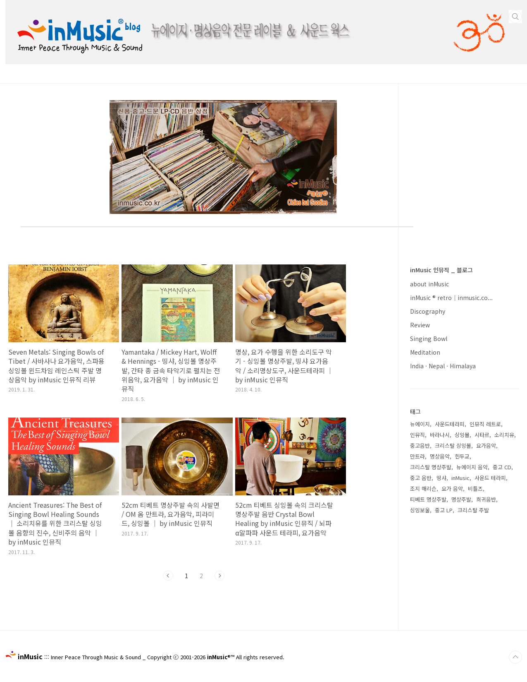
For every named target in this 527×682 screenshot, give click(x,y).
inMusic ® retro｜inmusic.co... (451, 297)
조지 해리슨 (423, 488)
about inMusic (429, 284)
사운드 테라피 (490, 478)
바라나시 (440, 435)
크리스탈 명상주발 (430, 467)
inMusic (460, 478)
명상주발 (461, 499)
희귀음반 (486, 499)
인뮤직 (417, 435)
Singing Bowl (428, 338)
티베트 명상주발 (428, 499)
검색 (515, 16)
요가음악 (486, 445)
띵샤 (441, 478)
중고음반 (420, 445)
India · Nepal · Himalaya (443, 366)
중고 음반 (421, 478)
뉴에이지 (420, 424)
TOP (515, 657)
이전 (168, 576)
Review (420, 325)
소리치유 (504, 435)
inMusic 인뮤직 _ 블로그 (441, 270)
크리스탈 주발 (473, 510)
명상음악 (440, 456)
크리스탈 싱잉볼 (453, 445)
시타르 (482, 435)
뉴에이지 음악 (472, 467)
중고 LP (444, 510)
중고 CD (502, 467)
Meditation (425, 352)
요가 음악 (452, 488)
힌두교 (462, 456)
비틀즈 (475, 488)
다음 (219, 576)
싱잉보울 (420, 510)
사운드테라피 (450, 424)
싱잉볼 (462, 435)
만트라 (417, 456)
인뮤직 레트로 (485, 424)
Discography (427, 311)
